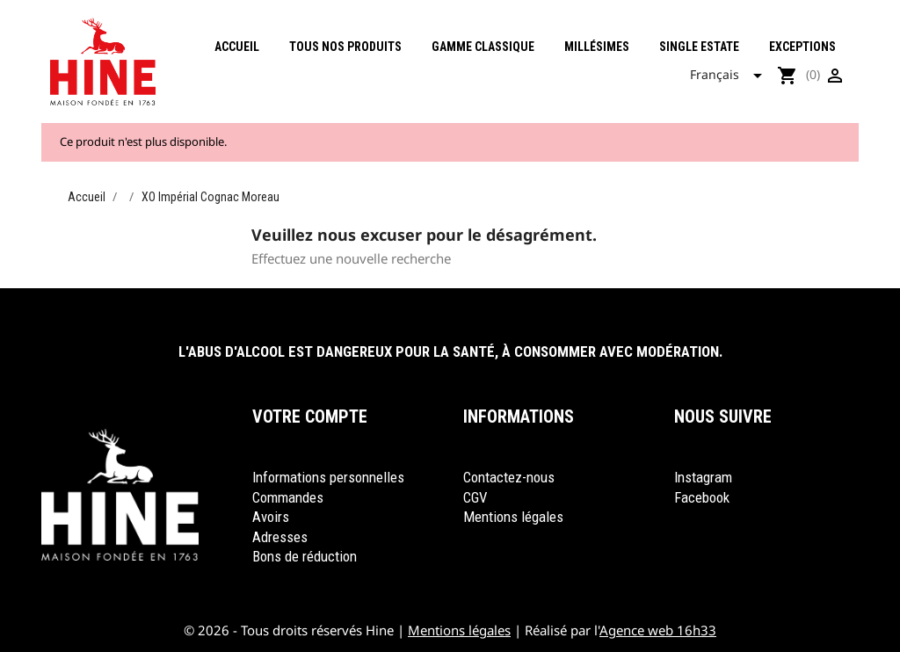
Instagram (703, 477)
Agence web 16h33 (657, 630)
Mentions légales (513, 516)
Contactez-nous (509, 477)
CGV (475, 497)
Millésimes (596, 47)
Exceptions (802, 47)
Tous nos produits (345, 47)
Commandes (287, 497)
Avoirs (270, 516)
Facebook (701, 497)
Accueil (236, 47)
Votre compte (309, 416)
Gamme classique (483, 47)
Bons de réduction (304, 556)
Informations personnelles (328, 477)
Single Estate (699, 47)
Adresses (280, 537)
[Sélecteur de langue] (731, 75)
